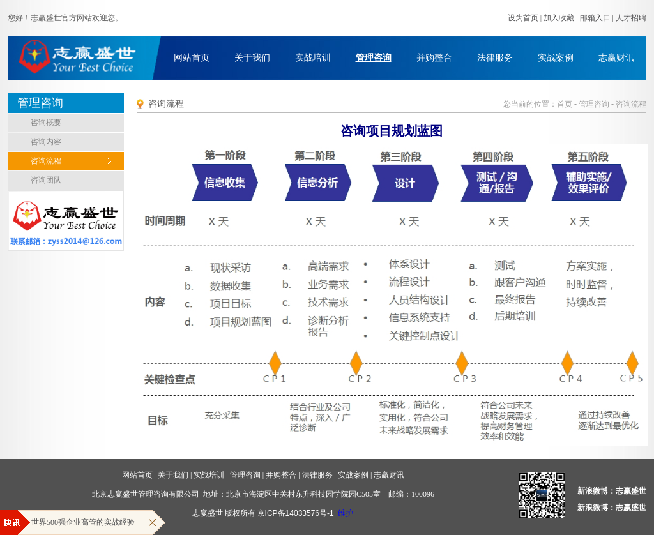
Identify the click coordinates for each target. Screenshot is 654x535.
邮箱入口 (595, 17)
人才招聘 (631, 17)
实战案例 (556, 58)
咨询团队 (46, 180)
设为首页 (523, 17)
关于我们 (252, 58)
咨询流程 (46, 160)
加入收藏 (559, 17)
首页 (564, 104)
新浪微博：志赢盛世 (611, 490)
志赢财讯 (616, 58)
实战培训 (313, 58)
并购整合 (434, 58)
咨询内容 (46, 141)
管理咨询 (374, 58)
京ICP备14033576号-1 (295, 513)
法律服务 (495, 58)
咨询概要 (46, 122)
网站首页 (191, 58)
